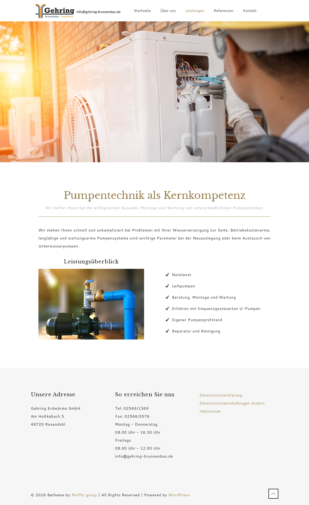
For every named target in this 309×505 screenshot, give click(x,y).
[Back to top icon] (273, 494)
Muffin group (84, 494)
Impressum (210, 411)
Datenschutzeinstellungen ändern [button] (231, 403)
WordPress (179, 494)
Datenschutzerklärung (220, 395)
